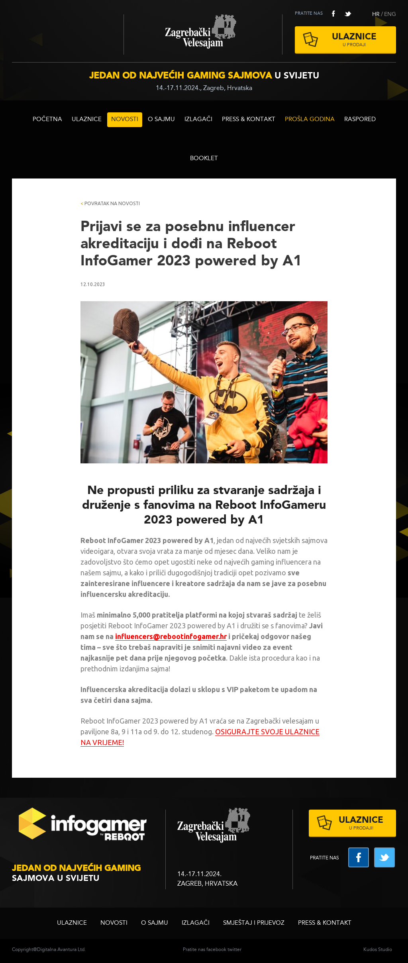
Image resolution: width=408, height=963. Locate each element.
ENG (390, 14)
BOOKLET (204, 159)
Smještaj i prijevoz (253, 923)
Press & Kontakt (248, 120)
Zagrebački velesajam (203, 34)
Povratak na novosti (110, 203)
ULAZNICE (87, 120)
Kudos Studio (377, 949)
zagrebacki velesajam (213, 826)
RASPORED (360, 120)
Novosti (124, 120)
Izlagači (198, 120)
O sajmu (161, 120)
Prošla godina (310, 120)
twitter (347, 13)
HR (376, 14)
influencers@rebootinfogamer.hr (171, 636)
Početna (47, 120)
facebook (333, 13)
